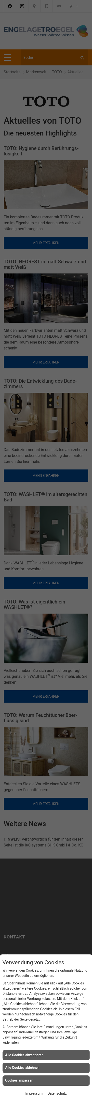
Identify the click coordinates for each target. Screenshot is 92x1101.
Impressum (33, 1093)
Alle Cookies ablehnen (22, 1068)
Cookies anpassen (19, 1080)
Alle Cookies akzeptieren (24, 1055)
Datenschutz (57, 1093)
